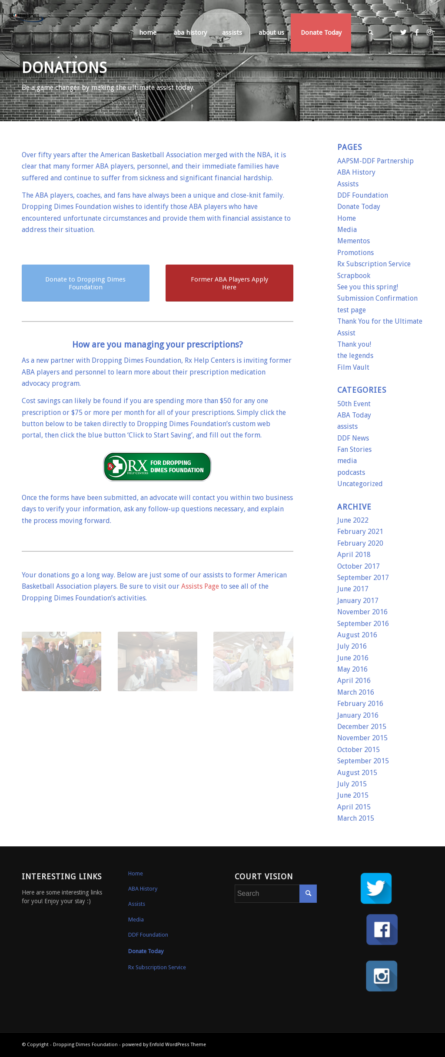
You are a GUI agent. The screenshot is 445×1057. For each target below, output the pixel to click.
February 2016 (360, 703)
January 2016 (358, 715)
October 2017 (358, 566)
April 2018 (354, 554)
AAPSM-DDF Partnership (375, 161)
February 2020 (360, 543)
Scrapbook (353, 276)
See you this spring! (367, 287)
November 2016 (362, 612)
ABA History (356, 172)
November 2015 (362, 738)
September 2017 (363, 577)
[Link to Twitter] (403, 32)
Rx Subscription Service (374, 264)
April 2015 (354, 807)
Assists (348, 184)
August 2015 (357, 773)
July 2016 (352, 646)
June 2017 (353, 589)
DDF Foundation (362, 195)
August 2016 (357, 635)
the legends (355, 355)
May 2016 (352, 669)
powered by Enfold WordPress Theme (164, 1044)
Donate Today (358, 206)
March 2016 (355, 692)
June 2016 (353, 658)
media (347, 461)
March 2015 (355, 818)
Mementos (353, 241)
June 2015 (353, 795)
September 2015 (363, 761)
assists (347, 426)
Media (347, 229)
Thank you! (354, 344)
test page (351, 310)
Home (346, 218)
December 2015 (361, 726)
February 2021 (360, 531)
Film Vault (353, 367)
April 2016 (354, 680)
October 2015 (358, 750)
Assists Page (200, 586)
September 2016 (363, 624)
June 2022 (353, 520)
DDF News (353, 438)
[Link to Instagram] (429, 32)
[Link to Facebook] (416, 32)
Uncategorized (360, 484)
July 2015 (352, 784)
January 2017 (358, 600)
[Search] (370, 32)
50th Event (354, 404)
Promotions (355, 253)
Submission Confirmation (377, 298)
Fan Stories (354, 449)
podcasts (351, 472)
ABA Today (354, 415)
